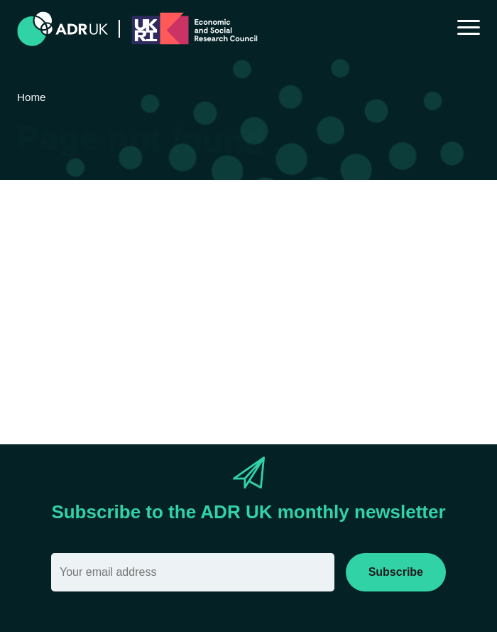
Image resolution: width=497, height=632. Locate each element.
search (121, 359)
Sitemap (302, 335)
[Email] (192, 572)
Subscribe (395, 572)
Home (249, 335)
